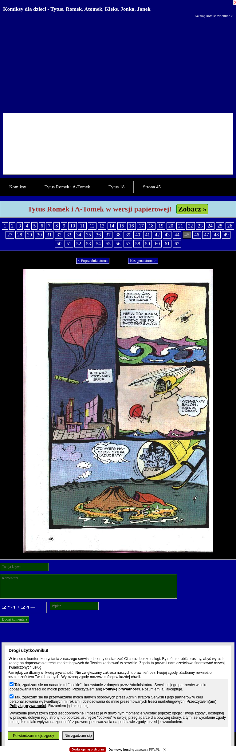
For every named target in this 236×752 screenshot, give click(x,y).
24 (210, 225)
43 (167, 234)
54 (98, 243)
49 (226, 234)
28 (19, 234)
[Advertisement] (118, 64)
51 (68, 243)
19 (161, 225)
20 (170, 225)
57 (127, 243)
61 (167, 243)
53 (88, 243)
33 (68, 234)
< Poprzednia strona (93, 261)
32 (59, 234)
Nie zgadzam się (78, 736)
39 (127, 234)
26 (229, 225)
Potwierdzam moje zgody (33, 736)
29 (29, 234)
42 (157, 234)
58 (137, 243)
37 (108, 234)
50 (59, 243)
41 (147, 234)
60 (157, 243)
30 (39, 234)
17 (141, 225)
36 (98, 234)
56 (118, 243)
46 (196, 234)
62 (177, 243)
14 (111, 225)
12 (92, 225)
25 (220, 225)
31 (49, 234)
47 (206, 234)
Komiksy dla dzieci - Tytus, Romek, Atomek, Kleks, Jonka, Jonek (77, 9)
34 (78, 234)
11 (82, 225)
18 (151, 225)
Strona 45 (152, 186)
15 (121, 225)
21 (180, 225)
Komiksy (17, 186)
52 (78, 243)
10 (72, 225)
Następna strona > (143, 261)
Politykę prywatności (121, 689)
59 (147, 243)
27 (9, 234)
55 (108, 243)
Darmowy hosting (121, 749)
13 (102, 225)
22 (190, 225)
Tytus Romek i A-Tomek (67, 186)
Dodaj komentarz (14, 619)
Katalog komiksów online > (214, 16)
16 (131, 225)
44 (177, 234)
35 (88, 234)
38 (118, 234)
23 (200, 225)
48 (216, 234)
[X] (164, 749)
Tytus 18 (116, 186)
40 (137, 234)
